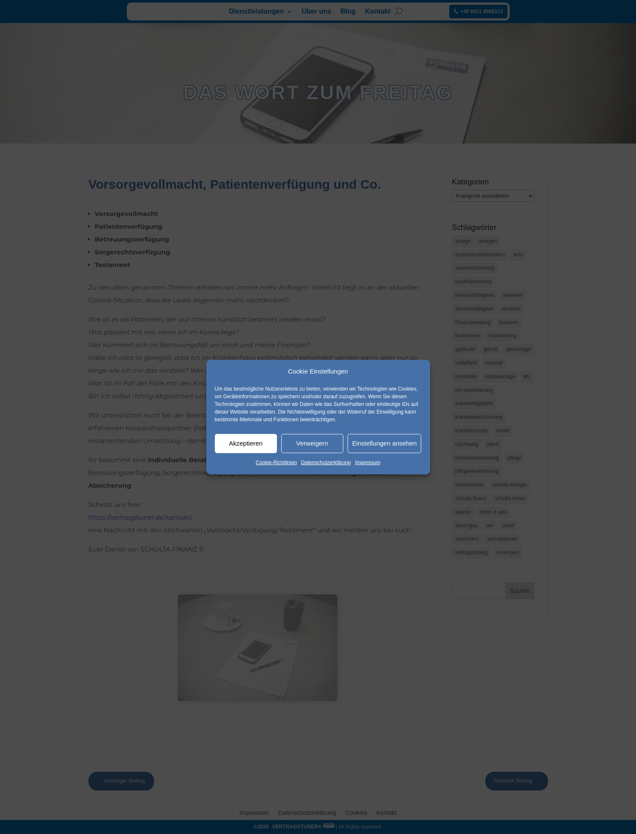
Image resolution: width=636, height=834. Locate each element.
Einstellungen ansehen (384, 443)
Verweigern (312, 443)
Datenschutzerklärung (326, 463)
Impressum (367, 463)
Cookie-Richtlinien (276, 463)
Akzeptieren (245, 443)
